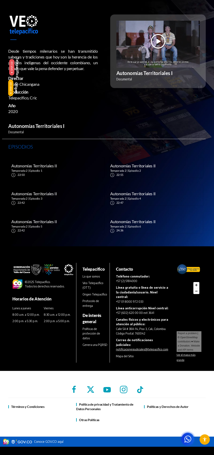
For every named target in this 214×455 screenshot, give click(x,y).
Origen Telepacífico (95, 294)
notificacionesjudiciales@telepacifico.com (142, 349)
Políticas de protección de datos (91, 333)
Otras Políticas (89, 420)
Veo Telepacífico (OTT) (93, 285)
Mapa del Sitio (125, 356)
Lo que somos (91, 276)
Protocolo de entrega (91, 303)
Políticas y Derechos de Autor (168, 407)
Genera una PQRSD (95, 345)
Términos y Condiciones (28, 407)
